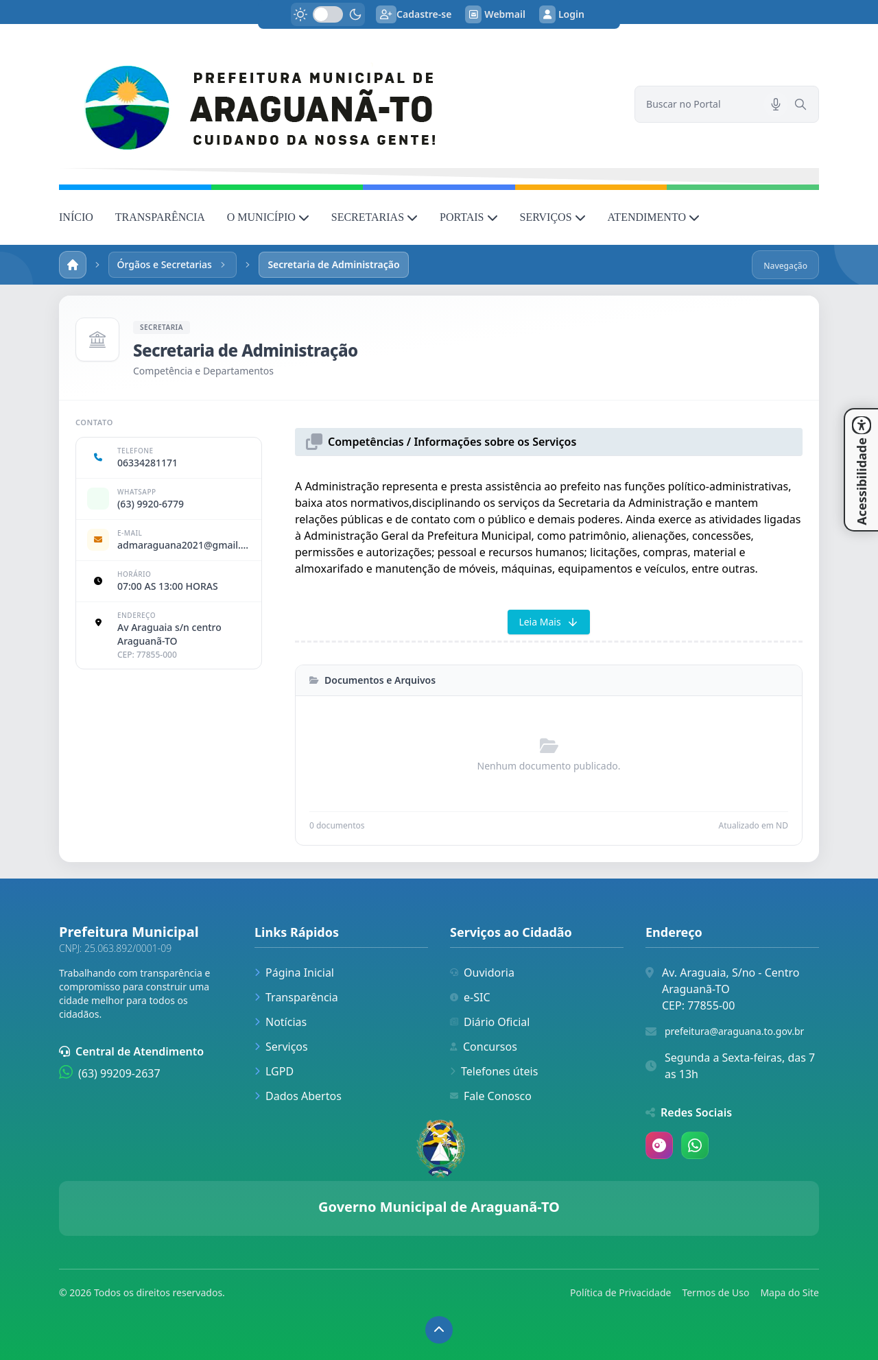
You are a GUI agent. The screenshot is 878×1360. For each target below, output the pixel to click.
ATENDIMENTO (654, 217)
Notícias (280, 1021)
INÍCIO (76, 217)
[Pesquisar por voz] (775, 104)
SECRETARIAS (374, 217)
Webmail (495, 14)
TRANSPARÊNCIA (160, 217)
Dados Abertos (298, 1095)
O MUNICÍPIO (268, 217)
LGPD (274, 1071)
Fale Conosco (491, 1095)
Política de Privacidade (620, 1292)
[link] (338, 104)
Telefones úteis (494, 1071)
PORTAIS (468, 217)
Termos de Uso (715, 1292)
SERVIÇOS (553, 217)
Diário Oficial (490, 1021)
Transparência (296, 997)
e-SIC (470, 997)
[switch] (328, 14)
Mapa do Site (789, 1292)
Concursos (483, 1046)
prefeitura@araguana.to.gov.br (734, 1031)
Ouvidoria (482, 972)
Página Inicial (294, 972)
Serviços (281, 1046)
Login (561, 14)
